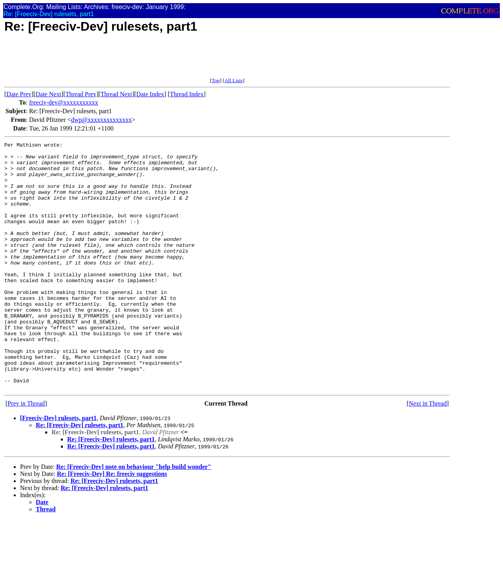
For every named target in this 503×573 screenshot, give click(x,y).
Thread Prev (80, 94)
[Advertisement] (147, 59)
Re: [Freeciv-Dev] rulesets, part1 (79, 474)
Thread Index (187, 94)
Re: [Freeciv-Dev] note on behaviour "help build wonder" (133, 516)
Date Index (150, 94)
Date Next (48, 94)
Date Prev (18, 94)
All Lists (233, 80)
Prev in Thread (26, 453)
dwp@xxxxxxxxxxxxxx (101, 119)
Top (215, 80)
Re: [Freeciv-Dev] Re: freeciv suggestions (112, 523)
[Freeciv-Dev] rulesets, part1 (58, 467)
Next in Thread (428, 453)
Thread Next (116, 94)
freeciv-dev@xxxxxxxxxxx (63, 102)
